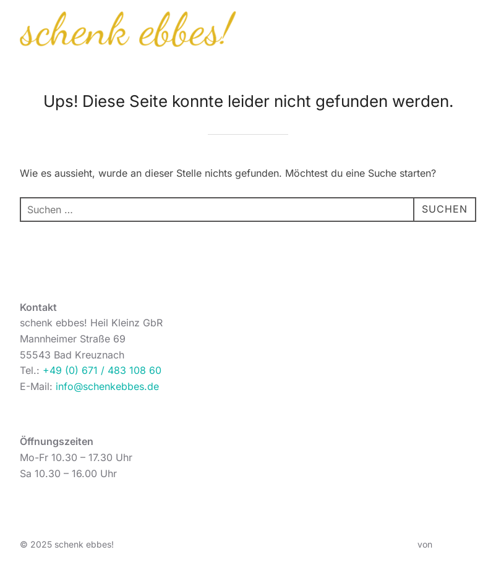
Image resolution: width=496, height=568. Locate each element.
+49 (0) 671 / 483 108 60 (102, 370)
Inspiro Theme (386, 544)
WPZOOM (455, 544)
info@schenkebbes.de (107, 386)
